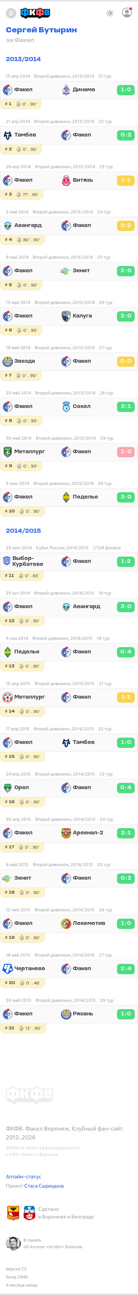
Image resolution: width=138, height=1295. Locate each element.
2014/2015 (23, 531)
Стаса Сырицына (44, 1185)
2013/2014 (23, 60)
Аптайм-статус (23, 1176)
